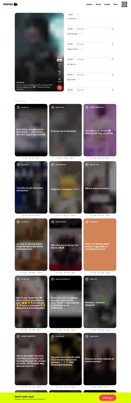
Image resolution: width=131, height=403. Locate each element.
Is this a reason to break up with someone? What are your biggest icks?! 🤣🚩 (34, 86)
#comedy (19, 89)
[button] (107, 398)
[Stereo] (10, 4)
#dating (40, 87)
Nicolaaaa (20, 82)
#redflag (47, 87)
